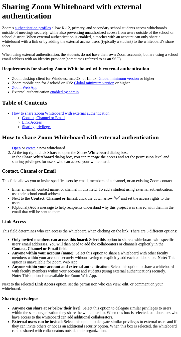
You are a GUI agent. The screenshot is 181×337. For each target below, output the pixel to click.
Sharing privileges (36, 127)
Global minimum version (119, 78)
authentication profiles (33, 28)
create (31, 148)
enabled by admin (64, 92)
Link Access (32, 122)
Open (16, 148)
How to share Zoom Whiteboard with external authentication (60, 113)
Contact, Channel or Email (43, 118)
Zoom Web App (25, 87)
